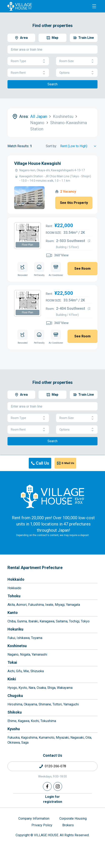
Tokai (12, 662)
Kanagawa (47, 621)
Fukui (11, 638)
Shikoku (15, 712)
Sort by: (51, 146)
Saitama (62, 621)
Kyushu (14, 729)
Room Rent (28, 73)
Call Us (42, 463)
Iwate (49, 605)
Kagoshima (29, 737)
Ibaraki (33, 621)
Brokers (68, 825)
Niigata (25, 654)
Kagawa (23, 721)
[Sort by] (79, 146)
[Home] (52, 496)
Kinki (12, 679)
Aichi (11, 671)
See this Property (74, 203)
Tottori (57, 704)
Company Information (33, 818)
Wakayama (64, 688)
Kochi (35, 721)
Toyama (36, 638)
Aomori (21, 605)
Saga (25, 742)
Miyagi (60, 605)
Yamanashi (39, 654)
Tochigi (74, 621)
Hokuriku (15, 629)
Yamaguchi (71, 704)
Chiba (12, 621)
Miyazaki (62, 737)
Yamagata (73, 605)
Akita (11, 605)
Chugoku (15, 695)
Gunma (22, 621)
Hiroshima (15, 704)
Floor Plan (27, 244)
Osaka (41, 688)
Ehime (12, 721)
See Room (82, 269)
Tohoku (14, 596)
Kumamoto (46, 737)
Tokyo (85, 621)
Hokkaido (16, 579)
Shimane (45, 704)
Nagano (13, 654)
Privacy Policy (41, 825)
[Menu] (94, 6)
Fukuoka (14, 737)
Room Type (28, 61)
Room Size (76, 61)
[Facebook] (47, 786)
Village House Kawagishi (37, 163)
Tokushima (48, 721)
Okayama (30, 704)
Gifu (19, 671)
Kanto (13, 612)
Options (76, 73)
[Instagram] (57, 786)
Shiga (51, 688)
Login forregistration (52, 799)
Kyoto (23, 688)
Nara (32, 688)
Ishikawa (23, 638)
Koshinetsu (17, 646)
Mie (26, 671)
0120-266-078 (55, 766)
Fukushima (36, 605)
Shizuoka (37, 671)
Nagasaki (77, 737)
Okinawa (14, 742)
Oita (88, 737)
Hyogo (12, 688)
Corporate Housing (73, 818)
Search (53, 84)
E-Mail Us (68, 463)
